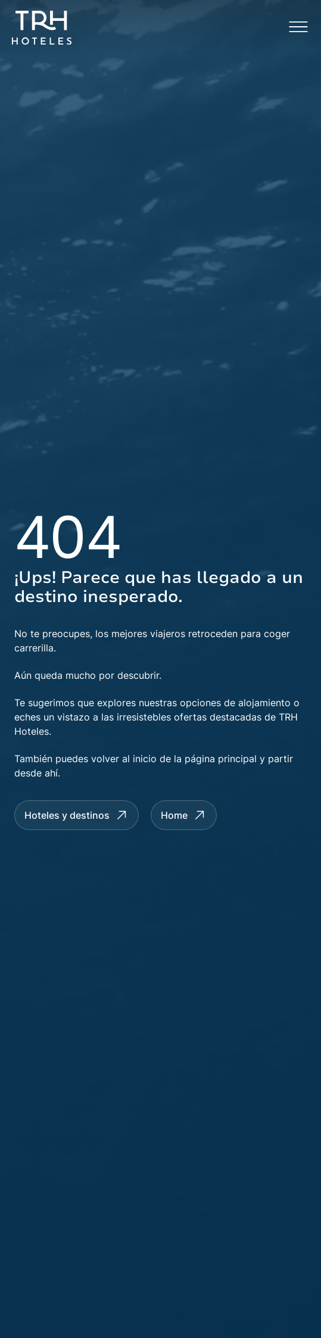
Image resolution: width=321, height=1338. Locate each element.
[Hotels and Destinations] (76, 815)
